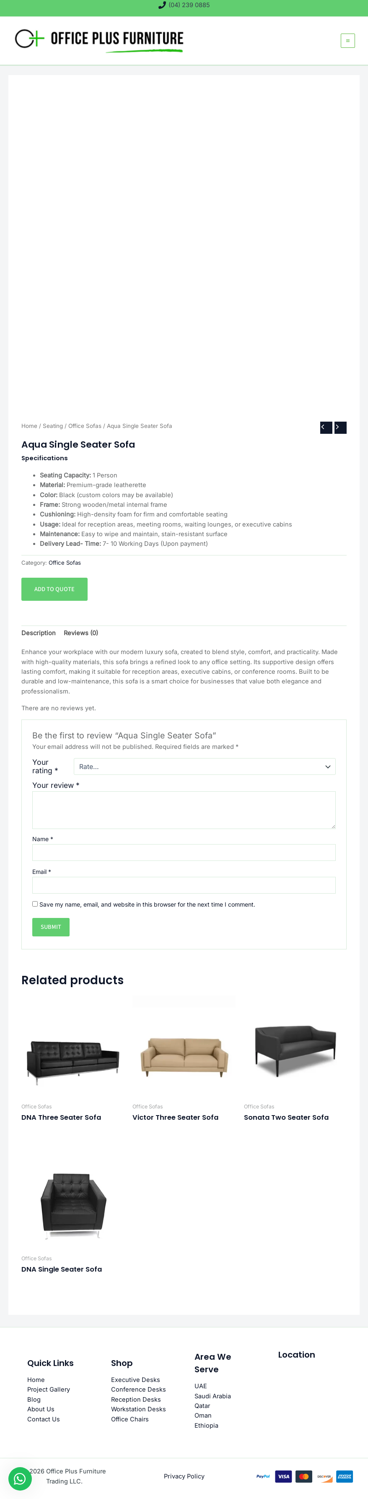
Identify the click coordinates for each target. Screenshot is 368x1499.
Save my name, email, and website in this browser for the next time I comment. (147, 907)
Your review (56, 788)
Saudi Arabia (212, 1396)
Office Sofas (84, 429)
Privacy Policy (184, 1476)
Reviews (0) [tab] (80, 636)
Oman (203, 1415)
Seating (53, 429)
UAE (200, 1386)
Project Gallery (48, 1390)
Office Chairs (130, 1419)
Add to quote (54, 592)
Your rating (45, 769)
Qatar (202, 1406)
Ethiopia (206, 1425)
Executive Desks (135, 1380)
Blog (34, 1399)
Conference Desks (138, 1390)
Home (29, 429)
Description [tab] (38, 636)
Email (41, 874)
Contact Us (43, 1419)
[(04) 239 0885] (184, 5)
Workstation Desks (138, 1409)
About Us (40, 1409)
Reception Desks (136, 1399)
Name (42, 841)
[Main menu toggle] (347, 42)
